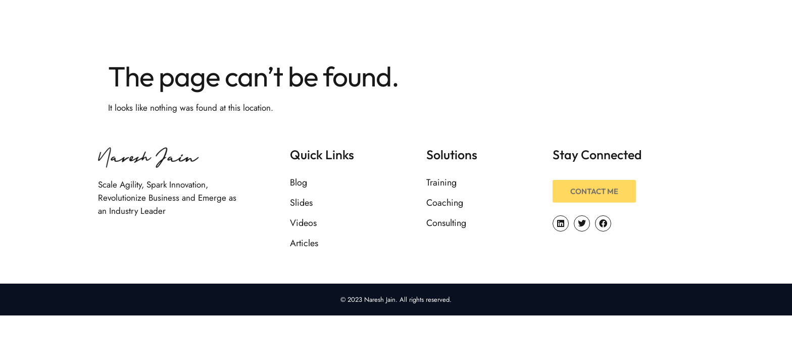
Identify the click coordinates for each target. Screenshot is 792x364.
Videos (303, 223)
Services (523, 27)
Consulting (446, 223)
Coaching (444, 202)
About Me (457, 27)
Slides (301, 202)
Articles (304, 243)
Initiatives (671, 27)
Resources (593, 27)
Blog (298, 182)
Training (441, 182)
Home (397, 27)
